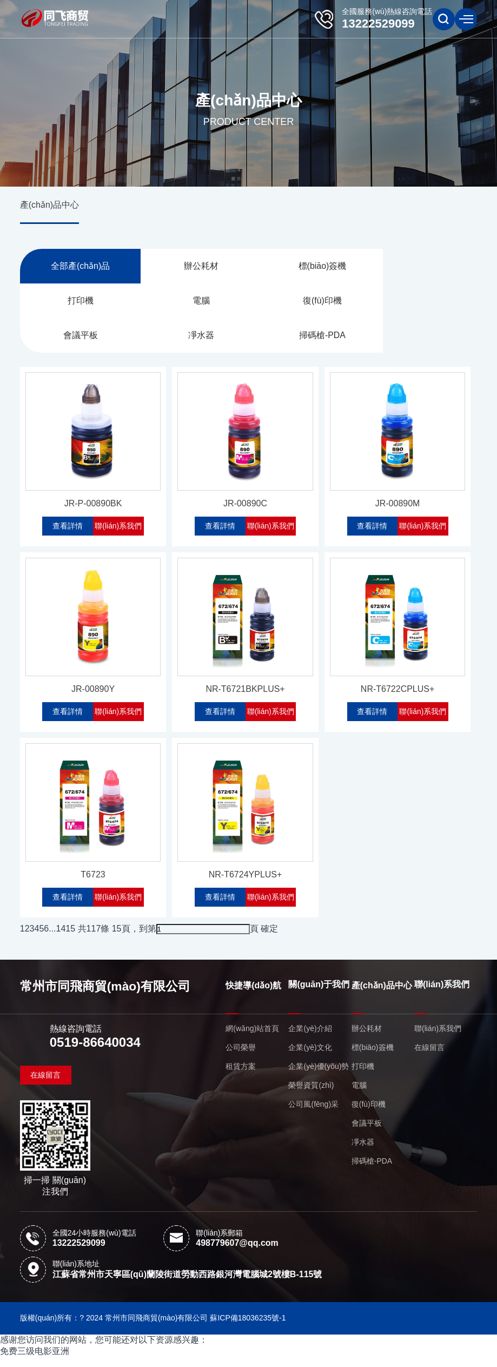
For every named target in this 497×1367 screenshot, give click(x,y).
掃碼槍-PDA (77, 337)
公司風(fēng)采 (313, 1114)
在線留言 (45, 1084)
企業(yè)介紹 (310, 1038)
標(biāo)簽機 (306, 267)
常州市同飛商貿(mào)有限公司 (105, 996)
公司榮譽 (241, 1057)
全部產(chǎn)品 (77, 267)
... (52, 938)
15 (70, 938)
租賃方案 (241, 1076)
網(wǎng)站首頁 (252, 1038)
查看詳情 (67, 530)
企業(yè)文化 (310, 1057)
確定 (269, 938)
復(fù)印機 (191, 302)
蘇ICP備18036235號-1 (248, 1327)
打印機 (420, 267)
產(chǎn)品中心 (49, 205)
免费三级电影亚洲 (34, 1360)
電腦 (76, 302)
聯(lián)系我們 (118, 530)
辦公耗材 (191, 267)
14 (61, 938)
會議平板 (305, 302)
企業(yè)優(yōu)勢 (318, 1076)
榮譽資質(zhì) (311, 1095)
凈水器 (420, 302)
